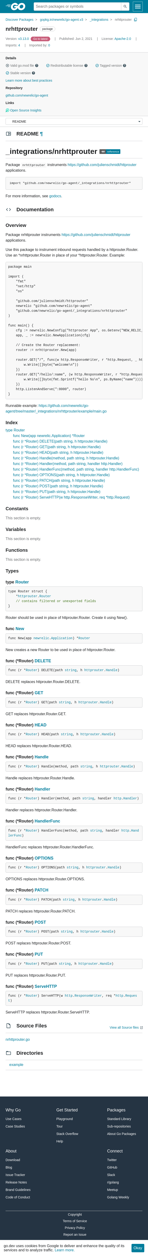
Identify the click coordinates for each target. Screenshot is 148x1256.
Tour (59, 1126)
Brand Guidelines (18, 1190)
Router (22, 582)
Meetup (112, 1190)
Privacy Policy (75, 1228)
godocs (55, 196)
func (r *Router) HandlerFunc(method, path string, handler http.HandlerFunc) (76, 469)
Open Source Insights (23, 110)
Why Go (13, 1110)
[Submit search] (125, 6)
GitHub (112, 1167)
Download (13, 1160)
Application (61, 638)
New (20, 628)
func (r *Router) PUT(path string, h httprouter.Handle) (56, 492)
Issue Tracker (15, 1175)
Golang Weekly (118, 1197)
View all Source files (124, 1027)
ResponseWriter (88, 996)
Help (59, 1141)
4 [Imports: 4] (13, 45)
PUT (39, 954)
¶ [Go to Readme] (41, 134)
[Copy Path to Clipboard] (136, 19)
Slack (111, 1175)
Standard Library (119, 1119)
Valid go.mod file (22, 65)
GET (39, 692)
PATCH (41, 890)
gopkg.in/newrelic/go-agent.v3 (61, 19)
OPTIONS (44, 858)
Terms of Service (75, 1221)
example (16, 1065)
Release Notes (16, 1182)
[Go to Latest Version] (41, 39)
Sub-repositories (119, 1126)
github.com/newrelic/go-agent (27, 95)
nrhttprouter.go (18, 1039)
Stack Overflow (67, 1134)
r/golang (113, 1182)
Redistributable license (67, 65)
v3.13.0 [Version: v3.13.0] (18, 39)
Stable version (20, 73)
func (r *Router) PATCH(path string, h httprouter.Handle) (59, 480)
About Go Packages (121, 1134)
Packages (116, 1110)
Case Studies (15, 1126)
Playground (64, 1119)
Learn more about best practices (29, 80)
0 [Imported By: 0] (39, 45)
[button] (7, 65)
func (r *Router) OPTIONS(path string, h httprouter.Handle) (61, 475)
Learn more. (65, 1250)
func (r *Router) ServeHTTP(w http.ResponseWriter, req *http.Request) (71, 497)
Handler (42, 789)
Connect (115, 1151)
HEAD (40, 725)
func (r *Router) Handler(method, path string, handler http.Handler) (67, 464)
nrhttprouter (123, 19)
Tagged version (110, 65)
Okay (138, 1248)
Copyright (75, 1214)
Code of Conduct (18, 1197)
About (11, 1151)
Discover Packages (19, 19)
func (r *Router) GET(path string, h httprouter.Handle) (57, 447)
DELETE (43, 661)
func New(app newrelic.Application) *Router (49, 436)
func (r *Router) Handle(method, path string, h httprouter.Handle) (66, 458)
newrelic (41, 638)
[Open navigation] (137, 6)
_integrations (99, 19)
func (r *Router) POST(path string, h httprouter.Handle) (58, 486)
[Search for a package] (77, 6)
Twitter (112, 1160)
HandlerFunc (47, 821)
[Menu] (74, 121)
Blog (9, 1167)
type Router (15, 430)
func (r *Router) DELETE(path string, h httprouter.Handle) (60, 441)
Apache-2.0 (122, 39)
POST (40, 922)
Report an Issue (74, 1234)
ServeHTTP (46, 986)
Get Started (67, 1110)
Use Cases (13, 1119)
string (70, 670)
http (118, 798)
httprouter (27, 596)
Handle (111, 670)
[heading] (20, 6)
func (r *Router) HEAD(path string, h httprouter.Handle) (58, 453)
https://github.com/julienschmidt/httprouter (102, 165)
